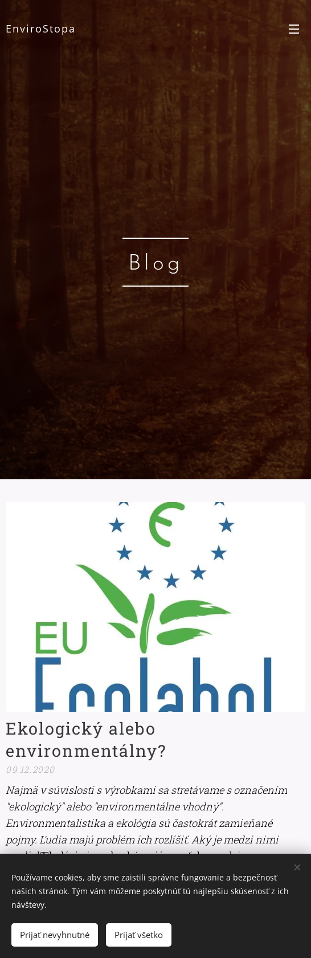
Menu (294, 29)
